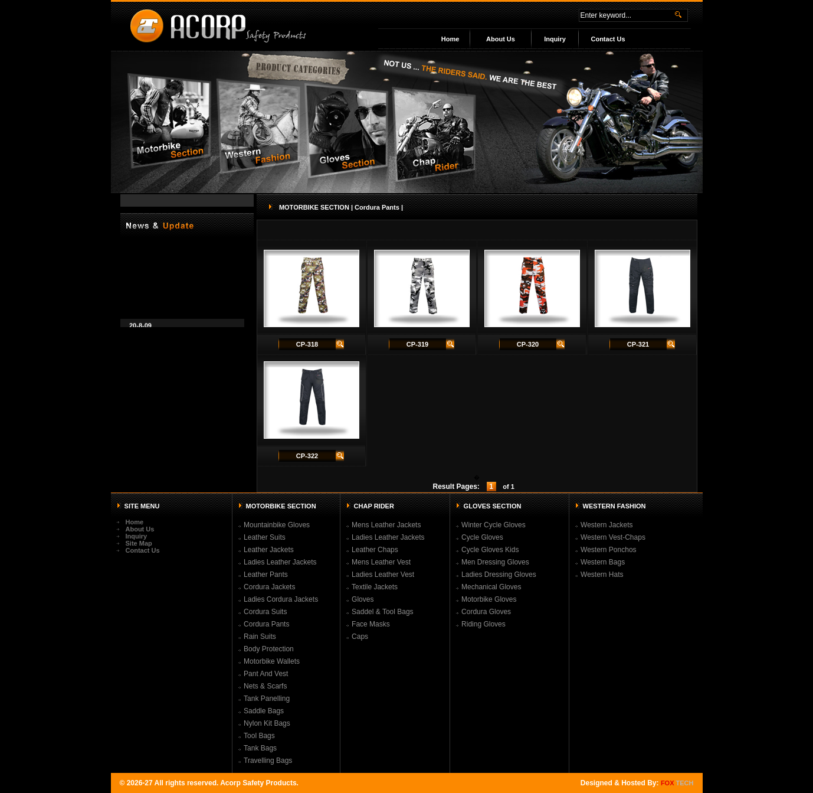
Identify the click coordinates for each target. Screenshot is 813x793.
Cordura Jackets (269, 587)
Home (450, 39)
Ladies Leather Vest (383, 574)
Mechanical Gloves (491, 587)
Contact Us (608, 39)
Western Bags (603, 562)
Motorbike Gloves (488, 599)
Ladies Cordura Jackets (281, 599)
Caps (360, 636)
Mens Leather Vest (381, 562)
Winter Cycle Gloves (493, 525)
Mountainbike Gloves (277, 525)
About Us (500, 39)
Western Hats (602, 574)
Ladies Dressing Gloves (498, 574)
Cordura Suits (265, 612)
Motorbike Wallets (272, 661)
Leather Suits (265, 537)
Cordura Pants (266, 624)
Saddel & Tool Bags (383, 612)
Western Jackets (606, 525)
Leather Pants (266, 574)
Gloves (362, 599)
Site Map (139, 543)
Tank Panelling (267, 698)
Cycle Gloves (482, 537)
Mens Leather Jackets (386, 525)
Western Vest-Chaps (613, 537)
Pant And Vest (266, 674)
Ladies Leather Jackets (280, 562)
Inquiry (555, 39)
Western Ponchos (609, 550)
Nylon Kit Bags (267, 723)
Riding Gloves (483, 624)
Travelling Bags (268, 760)
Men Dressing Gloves (495, 562)
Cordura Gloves (486, 612)
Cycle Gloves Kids (490, 550)
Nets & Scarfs (265, 686)
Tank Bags (260, 748)
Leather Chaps (375, 550)
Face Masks (371, 624)
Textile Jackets (375, 587)
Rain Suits (260, 636)
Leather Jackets (269, 550)
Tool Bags (259, 736)
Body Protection (269, 649)
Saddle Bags (264, 711)
